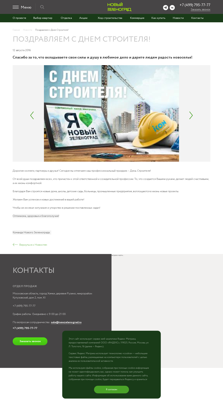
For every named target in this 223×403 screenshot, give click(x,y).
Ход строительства (110, 18)
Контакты (197, 18)
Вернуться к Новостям (33, 245)
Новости (178, 18)
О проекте (19, 18)
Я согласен (111, 389)
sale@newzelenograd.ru (66, 322)
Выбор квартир (42, 18)
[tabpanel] (111, 113)
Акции (83, 18)
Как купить (158, 18)
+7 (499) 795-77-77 (195, 5)
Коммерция (137, 18)
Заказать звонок (200, 9)
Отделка (66, 18)
